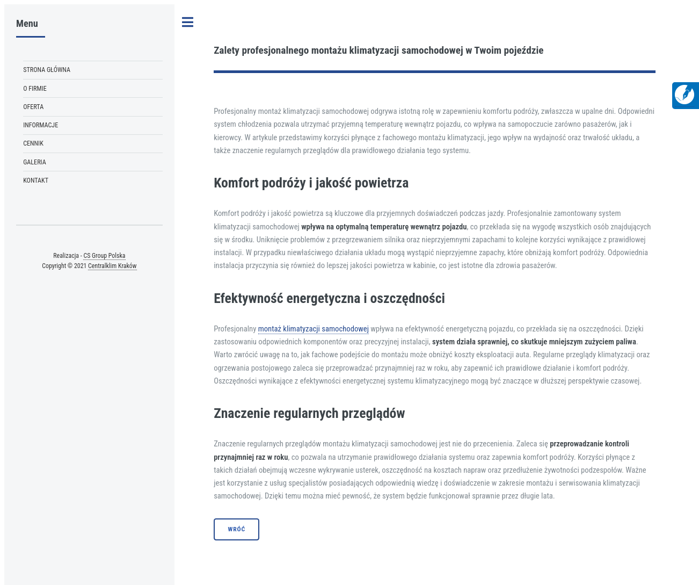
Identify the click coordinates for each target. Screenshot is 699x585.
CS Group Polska (104, 255)
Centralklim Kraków (112, 266)
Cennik (33, 143)
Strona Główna (46, 70)
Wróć (237, 529)
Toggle (188, 22)
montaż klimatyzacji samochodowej (313, 329)
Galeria (34, 162)
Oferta (33, 107)
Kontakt (35, 180)
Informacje (40, 125)
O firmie (35, 88)
